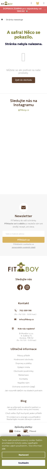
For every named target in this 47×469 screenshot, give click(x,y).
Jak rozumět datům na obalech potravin (23, 390)
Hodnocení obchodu (23, 359)
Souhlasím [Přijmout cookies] (23, 463)
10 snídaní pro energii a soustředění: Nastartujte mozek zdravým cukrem (24, 418)
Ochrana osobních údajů (23, 386)
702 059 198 (25, 310)
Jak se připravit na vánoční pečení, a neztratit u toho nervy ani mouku (23, 408)
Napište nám (23, 383)
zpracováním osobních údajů (23, 247)
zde (3, 448)
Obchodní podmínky (23, 371)
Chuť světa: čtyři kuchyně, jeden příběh (23, 413)
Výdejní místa (23, 367)
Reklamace (23, 375)
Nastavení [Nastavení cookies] (23, 455)
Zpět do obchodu (23, 80)
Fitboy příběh (23, 355)
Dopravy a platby (24, 363)
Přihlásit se (23, 239)
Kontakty (23, 379)
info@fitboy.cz (26, 319)
